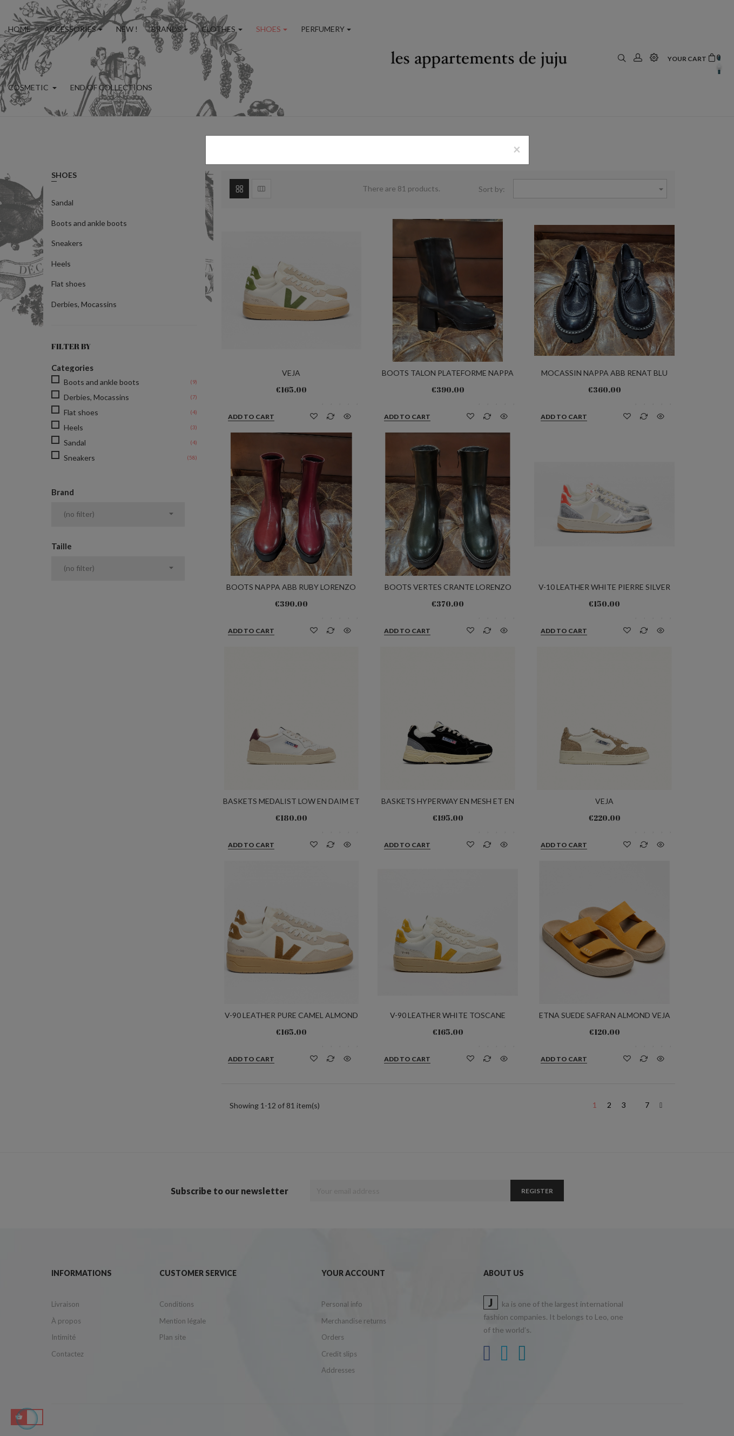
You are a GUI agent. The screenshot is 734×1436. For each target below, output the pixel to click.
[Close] (517, 149)
